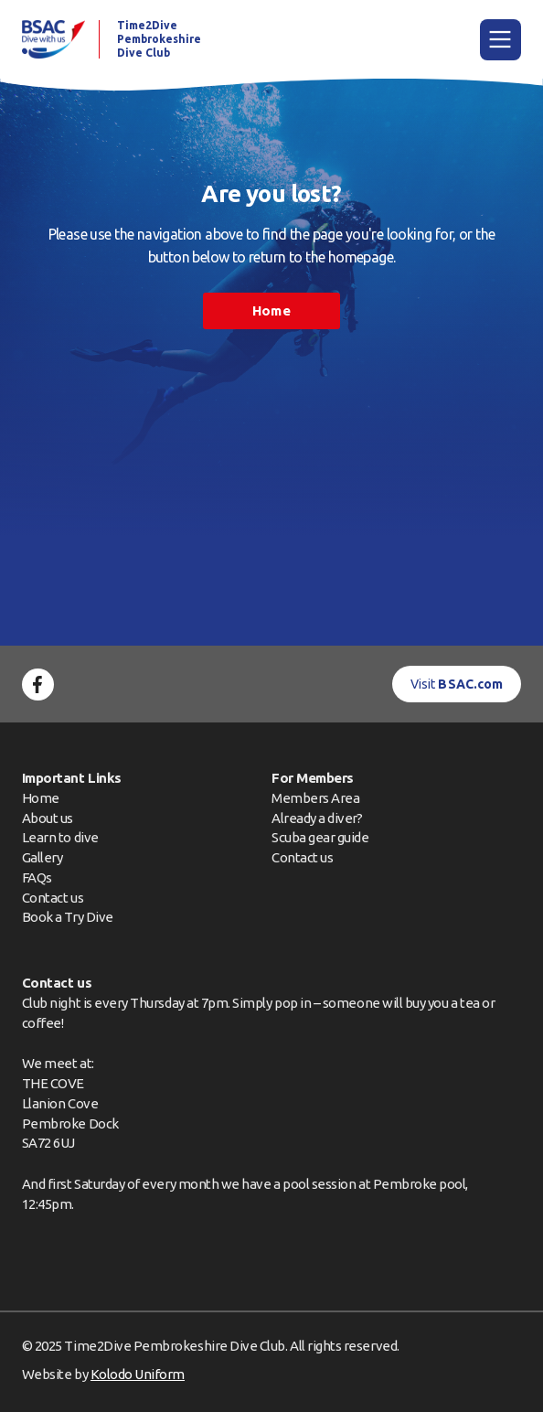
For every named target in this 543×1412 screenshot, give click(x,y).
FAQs (37, 877)
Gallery (42, 857)
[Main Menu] (500, 39)
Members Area (315, 798)
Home (271, 310)
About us (47, 818)
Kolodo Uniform (137, 1374)
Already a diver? (317, 818)
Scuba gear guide (320, 837)
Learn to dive (60, 837)
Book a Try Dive (67, 917)
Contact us (52, 897)
